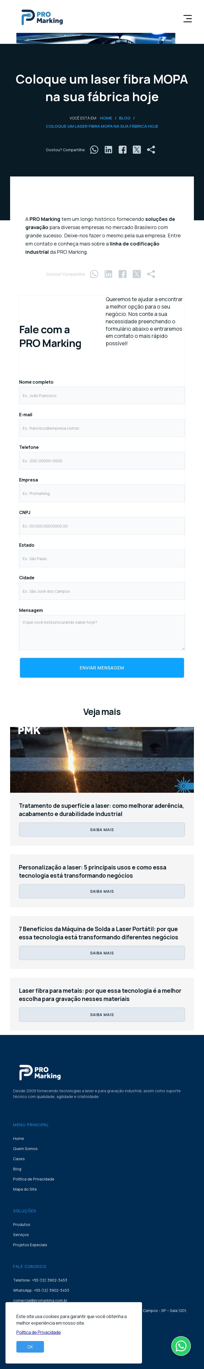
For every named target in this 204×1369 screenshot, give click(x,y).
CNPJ (24, 512)
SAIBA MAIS (102, 829)
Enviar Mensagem (102, 668)
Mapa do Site (25, 1189)
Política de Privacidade (33, 1179)
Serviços (21, 1234)
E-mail (25, 415)
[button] (188, 16)
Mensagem (31, 610)
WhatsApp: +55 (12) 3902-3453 (41, 1290)
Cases (19, 1158)
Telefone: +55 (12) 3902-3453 (40, 1280)
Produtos (21, 1224)
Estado (26, 545)
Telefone (29, 447)
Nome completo (36, 382)
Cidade (26, 578)
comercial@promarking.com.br (40, 1300)
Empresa (28, 480)
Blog (125, 118)
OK (30, 1347)
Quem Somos (25, 1148)
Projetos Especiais (30, 1244)
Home (106, 118)
